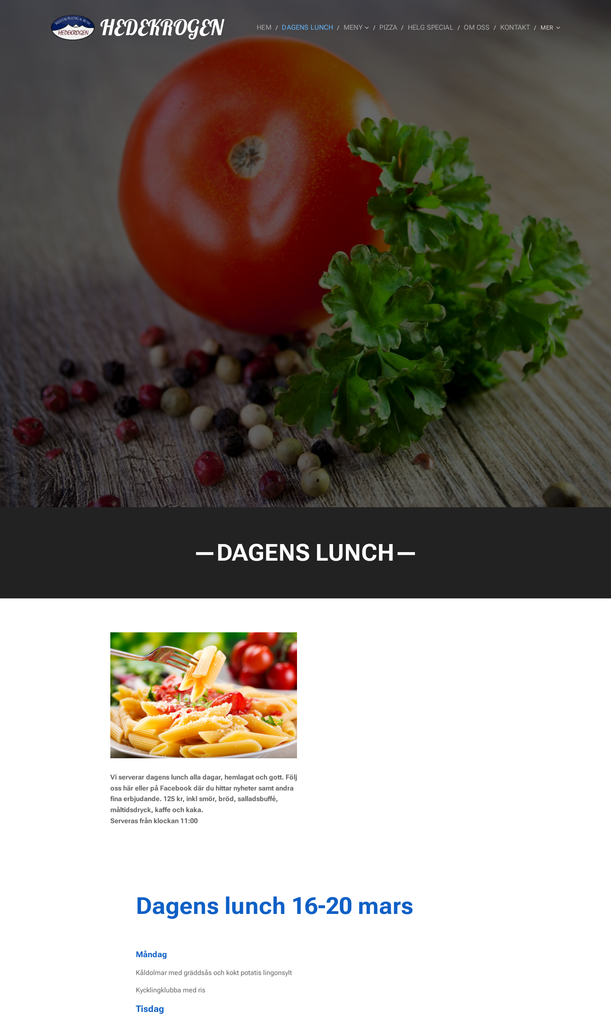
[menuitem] (280, 27)
